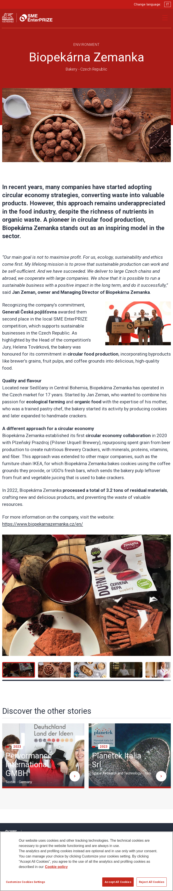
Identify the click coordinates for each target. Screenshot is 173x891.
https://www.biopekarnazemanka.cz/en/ (42, 524)
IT (167, 4)
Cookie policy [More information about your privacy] (56, 869)
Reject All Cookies (151, 884)
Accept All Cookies (118, 884)
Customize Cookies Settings (25, 884)
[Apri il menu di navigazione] (165, 18)
